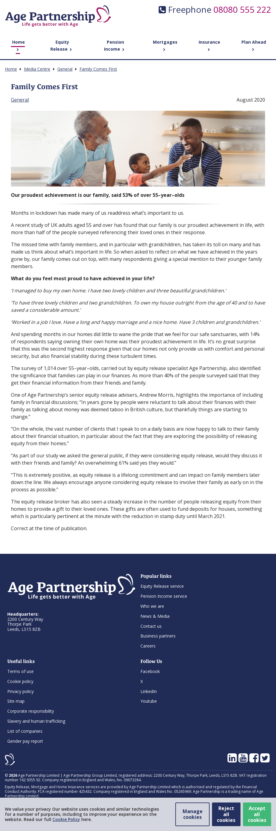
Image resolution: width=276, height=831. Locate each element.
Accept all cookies (257, 814)
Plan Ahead (253, 45)
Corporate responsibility (30, 711)
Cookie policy (20, 681)
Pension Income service (163, 596)
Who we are (152, 606)
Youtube (148, 701)
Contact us (151, 626)
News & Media (155, 616)
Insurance (209, 45)
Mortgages (165, 45)
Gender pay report (25, 741)
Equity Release (61, 45)
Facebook (150, 671)
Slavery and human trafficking (36, 721)
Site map (16, 701)
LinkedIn (148, 691)
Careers (148, 646)
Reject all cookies (226, 814)
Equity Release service (162, 586)
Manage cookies (193, 814)
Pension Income (114, 45)
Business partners (158, 636)
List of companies (24, 731)
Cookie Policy (66, 819)
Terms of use (20, 671)
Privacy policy (20, 691)
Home (18, 45)
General (20, 99)
